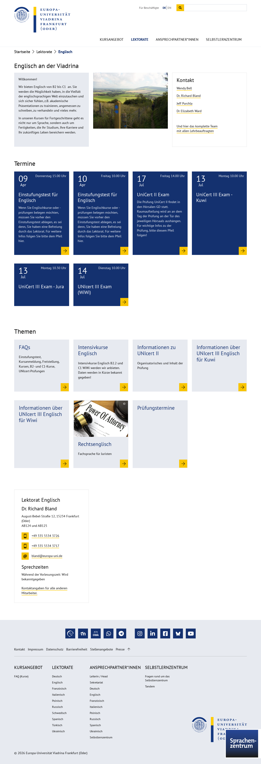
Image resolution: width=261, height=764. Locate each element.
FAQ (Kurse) (21, 676)
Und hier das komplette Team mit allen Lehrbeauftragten (197, 128)
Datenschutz (54, 649)
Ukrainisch (58, 731)
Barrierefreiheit (76, 649)
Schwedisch (59, 713)
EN (169, 8)
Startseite (22, 51)
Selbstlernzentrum (224, 32)
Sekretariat (96, 682)
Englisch (57, 682)
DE (164, 8)
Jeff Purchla (184, 103)
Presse (120, 649)
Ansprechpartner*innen (177, 32)
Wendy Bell (184, 88)
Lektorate (139, 32)
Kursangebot (111, 32)
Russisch (57, 707)
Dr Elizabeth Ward (189, 111)
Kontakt (19, 649)
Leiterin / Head (99, 676)
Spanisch (57, 719)
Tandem (150, 686)
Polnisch (57, 700)
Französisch (59, 688)
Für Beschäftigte (149, 8)
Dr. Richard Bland (189, 96)
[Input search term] (215, 7)
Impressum (35, 649)
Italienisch (58, 694)
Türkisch (57, 725)
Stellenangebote (101, 649)
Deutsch (57, 676)
